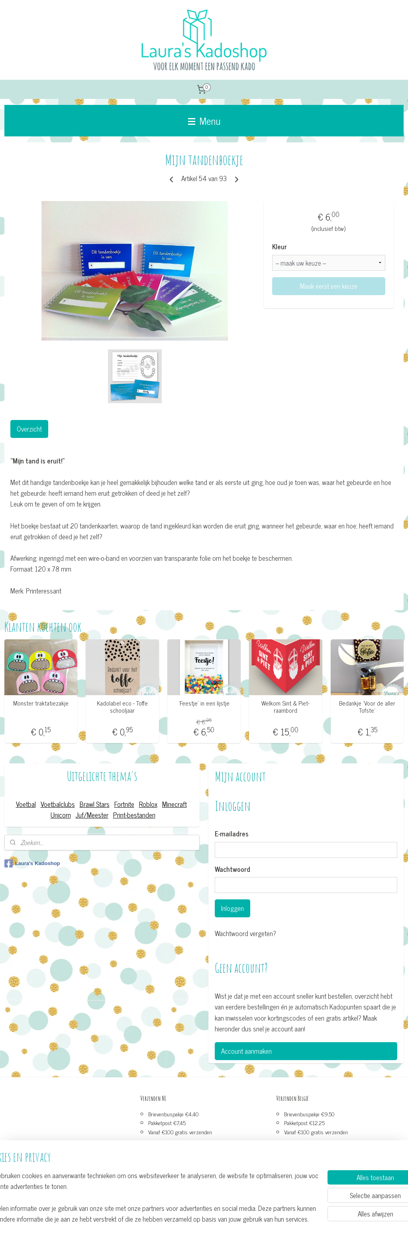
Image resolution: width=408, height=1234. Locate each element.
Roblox (148, 804)
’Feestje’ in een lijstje (204, 703)
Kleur (279, 247)
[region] (151, 1196)
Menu (204, 120)
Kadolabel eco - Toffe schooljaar (122, 707)
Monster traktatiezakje (41, 703)
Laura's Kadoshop (32, 863)
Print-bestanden (134, 814)
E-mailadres (232, 834)
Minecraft (174, 804)
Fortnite (124, 804)
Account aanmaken (246, 1051)
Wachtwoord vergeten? (245, 933)
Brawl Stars (95, 804)
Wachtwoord (232, 869)
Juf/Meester (92, 814)
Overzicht (29, 428)
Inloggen (232, 908)
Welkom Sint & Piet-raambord (285, 707)
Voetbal (26, 804)
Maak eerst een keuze (328, 286)
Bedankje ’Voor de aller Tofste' (367, 707)
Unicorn (61, 814)
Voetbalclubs (58, 804)
